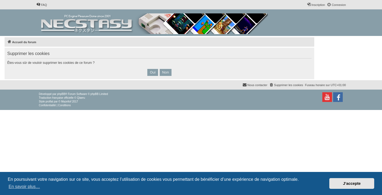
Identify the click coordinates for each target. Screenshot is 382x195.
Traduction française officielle (56, 97)
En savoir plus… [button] (24, 186)
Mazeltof (66, 101)
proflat (49, 101)
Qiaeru (81, 97)
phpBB (61, 94)
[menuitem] (41, 5)
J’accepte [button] (352, 183)
